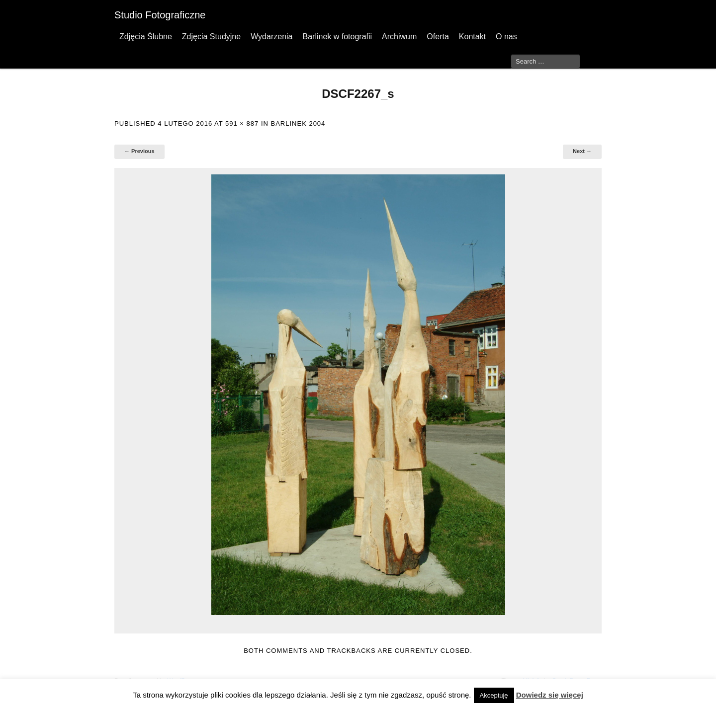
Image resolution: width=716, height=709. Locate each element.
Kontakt (472, 36)
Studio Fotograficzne (159, 14)
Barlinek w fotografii (337, 36)
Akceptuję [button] (494, 695)
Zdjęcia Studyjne (211, 36)
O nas (506, 36)
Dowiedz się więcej (549, 695)
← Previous (139, 151)
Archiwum (399, 36)
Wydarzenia (271, 36)
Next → (582, 151)
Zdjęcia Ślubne (145, 36)
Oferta (437, 36)
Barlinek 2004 (298, 123)
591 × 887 (242, 123)
